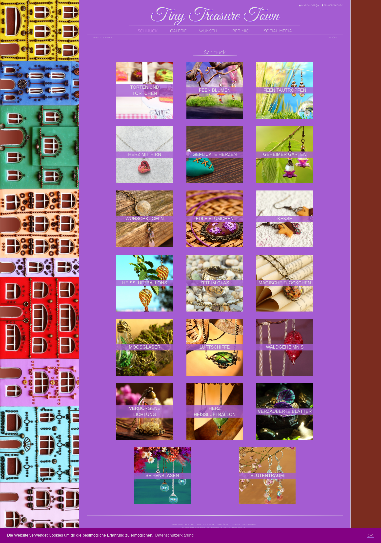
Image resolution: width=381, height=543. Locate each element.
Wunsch (208, 30)
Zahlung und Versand (244, 524)
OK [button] (370, 535)
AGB (199, 524)
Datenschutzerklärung (216, 524)
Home (96, 37)
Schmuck (148, 30)
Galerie (178, 30)
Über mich (240, 30)
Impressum (177, 524)
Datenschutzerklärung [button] (174, 535)
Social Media (278, 30)
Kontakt (189, 524)
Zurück (332, 37)
